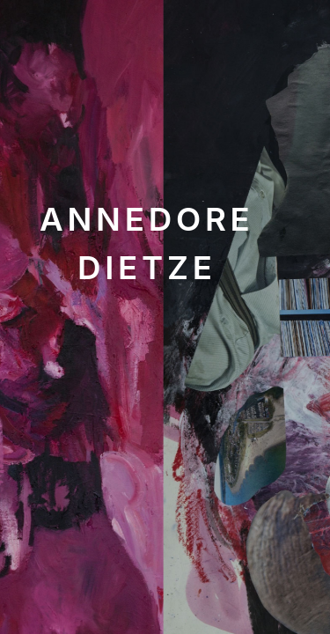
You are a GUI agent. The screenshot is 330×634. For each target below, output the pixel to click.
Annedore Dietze (147, 243)
